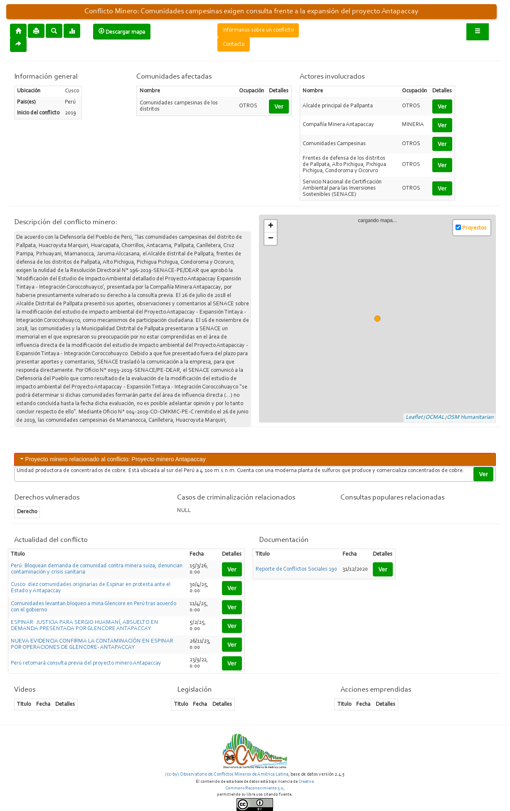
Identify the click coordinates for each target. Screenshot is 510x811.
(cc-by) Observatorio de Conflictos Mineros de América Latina (226, 774)
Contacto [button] (233, 44)
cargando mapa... (380, 319)
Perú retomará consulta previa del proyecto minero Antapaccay (86, 663)
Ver (278, 106)
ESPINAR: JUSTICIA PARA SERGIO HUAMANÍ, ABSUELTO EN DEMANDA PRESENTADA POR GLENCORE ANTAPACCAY (84, 626)
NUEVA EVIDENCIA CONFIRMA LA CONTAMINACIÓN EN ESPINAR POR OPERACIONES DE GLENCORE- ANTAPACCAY (92, 644)
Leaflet (414, 417)
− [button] (270, 238)
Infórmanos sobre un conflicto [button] (258, 30)
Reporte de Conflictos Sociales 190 (296, 569)
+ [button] (270, 226)
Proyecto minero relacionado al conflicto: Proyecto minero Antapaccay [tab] (112, 458)
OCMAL (434, 417)
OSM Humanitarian (470, 417)
